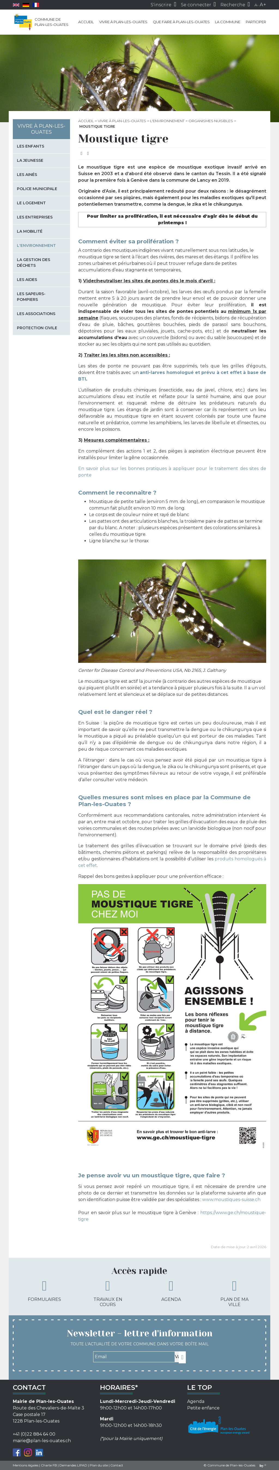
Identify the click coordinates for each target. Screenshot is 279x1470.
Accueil (86, 22)
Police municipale (37, 188)
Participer (256, 22)
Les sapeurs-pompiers (31, 296)
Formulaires (44, 1290)
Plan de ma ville (234, 1293)
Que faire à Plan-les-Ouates (181, 22)
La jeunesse (30, 160)
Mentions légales (25, 1465)
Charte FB (49, 1465)
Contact (116, 1465)
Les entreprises (35, 217)
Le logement (31, 202)
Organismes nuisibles (211, 121)
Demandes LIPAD (73, 1465)
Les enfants (30, 146)
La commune (227, 22)
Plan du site (99, 1465)
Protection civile (37, 327)
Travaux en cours (107, 1293)
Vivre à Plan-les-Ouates (123, 22)
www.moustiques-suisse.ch (231, 1199)
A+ (263, 5)
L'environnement (167, 121)
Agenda (171, 1290)
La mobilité (30, 231)
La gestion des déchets (33, 262)
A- (256, 4)
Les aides (27, 279)
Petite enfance (203, 1408)
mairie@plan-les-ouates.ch (42, 1440)
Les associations (36, 313)
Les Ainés (27, 174)
